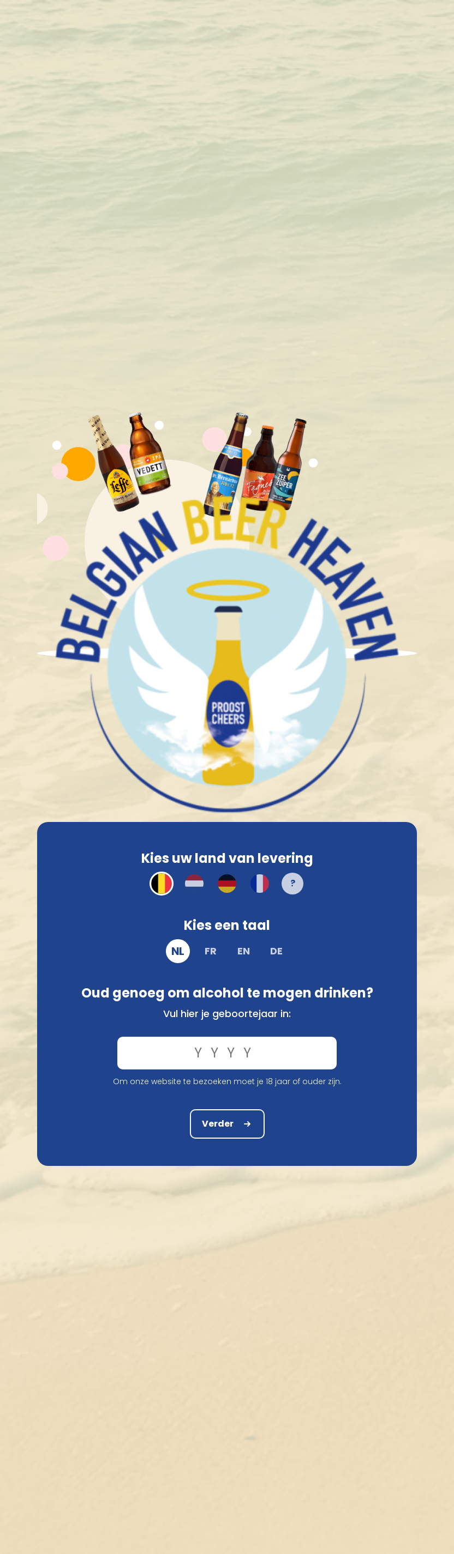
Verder (227, 1123)
